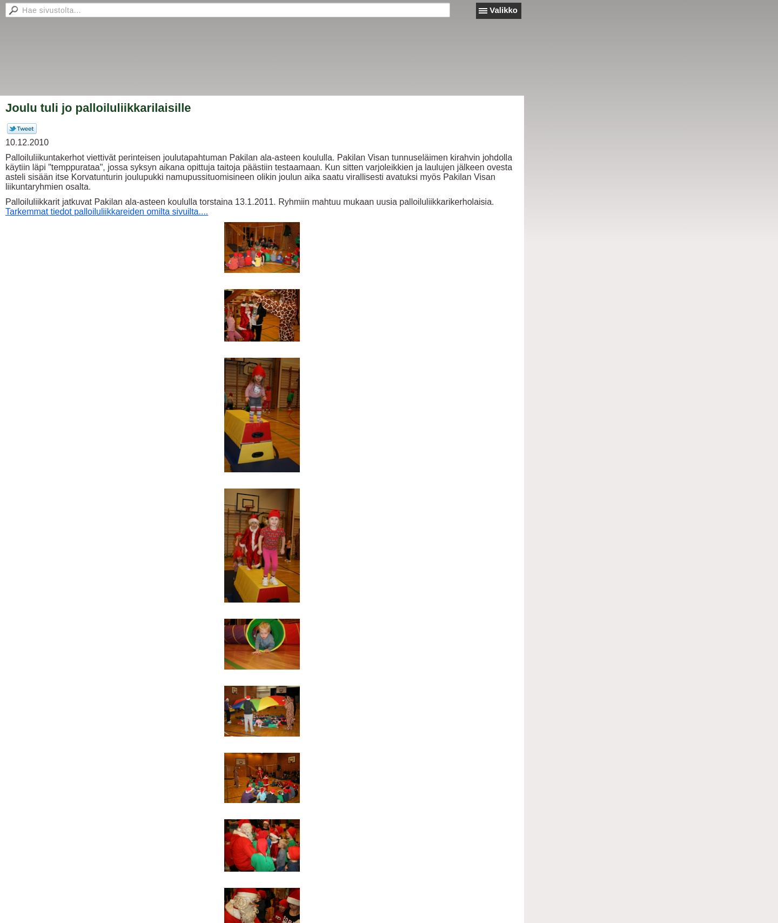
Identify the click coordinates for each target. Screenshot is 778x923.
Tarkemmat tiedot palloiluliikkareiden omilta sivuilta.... (106, 211)
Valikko (503, 10)
